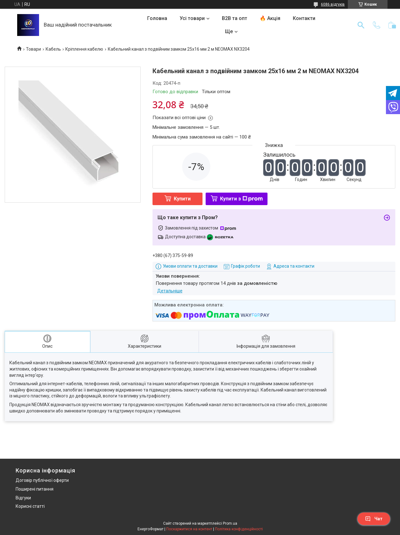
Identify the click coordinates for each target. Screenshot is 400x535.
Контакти (304, 18)
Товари (33, 49)
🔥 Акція (270, 18)
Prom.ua (230, 523)
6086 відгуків (333, 4)
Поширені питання (34, 489)
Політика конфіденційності (239, 529)
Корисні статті (30, 506)
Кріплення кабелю (84, 49)
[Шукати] (361, 25)
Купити (182, 199)
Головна (157, 18)
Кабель (53, 49)
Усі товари (192, 18)
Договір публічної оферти (42, 480)
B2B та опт (234, 18)
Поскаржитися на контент (189, 529)
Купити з (241, 199)
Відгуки (23, 497)
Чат (373, 519)
